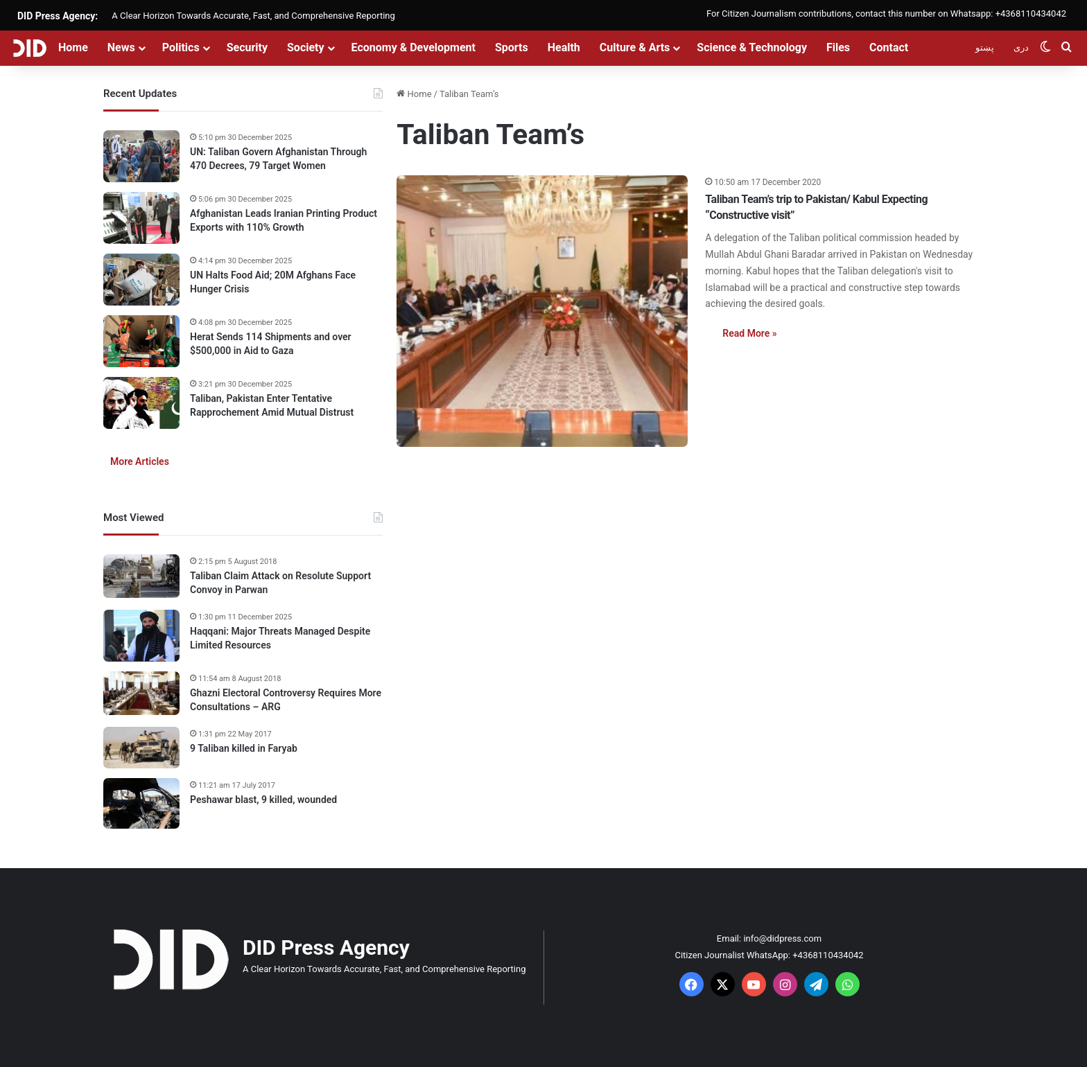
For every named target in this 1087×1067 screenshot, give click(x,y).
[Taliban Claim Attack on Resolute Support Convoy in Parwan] (141, 576)
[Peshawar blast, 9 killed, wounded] (141, 803)
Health (564, 47)
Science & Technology (752, 47)
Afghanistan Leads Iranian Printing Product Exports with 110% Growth (283, 220)
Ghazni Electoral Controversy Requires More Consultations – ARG (285, 699)
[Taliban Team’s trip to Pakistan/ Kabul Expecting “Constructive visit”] (542, 311)
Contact (888, 47)
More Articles (139, 461)
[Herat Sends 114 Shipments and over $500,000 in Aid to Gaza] (141, 341)
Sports (511, 47)
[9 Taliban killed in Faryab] (141, 747)
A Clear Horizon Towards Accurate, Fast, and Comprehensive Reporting (253, 15)
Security (247, 47)
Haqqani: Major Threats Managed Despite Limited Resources (280, 638)
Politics (181, 47)
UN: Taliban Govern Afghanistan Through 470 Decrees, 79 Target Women (278, 158)
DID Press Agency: (57, 15)
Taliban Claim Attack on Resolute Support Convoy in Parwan (280, 582)
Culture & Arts (635, 47)
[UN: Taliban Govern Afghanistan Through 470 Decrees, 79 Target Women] (141, 156)
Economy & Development (413, 47)
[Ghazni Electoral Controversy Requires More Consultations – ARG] (141, 693)
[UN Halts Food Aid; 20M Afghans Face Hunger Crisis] (141, 280)
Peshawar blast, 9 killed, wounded (263, 799)
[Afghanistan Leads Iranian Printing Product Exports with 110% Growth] (141, 218)
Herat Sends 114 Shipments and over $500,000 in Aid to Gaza (270, 343)
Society (305, 47)
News (121, 47)
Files (838, 47)
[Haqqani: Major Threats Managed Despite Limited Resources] (141, 636)
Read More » (749, 333)
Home (73, 47)
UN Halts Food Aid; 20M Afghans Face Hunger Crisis (273, 282)
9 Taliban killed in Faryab (243, 748)
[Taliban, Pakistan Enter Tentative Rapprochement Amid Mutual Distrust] (141, 403)
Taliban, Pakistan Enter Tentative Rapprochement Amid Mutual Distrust (272, 405)
